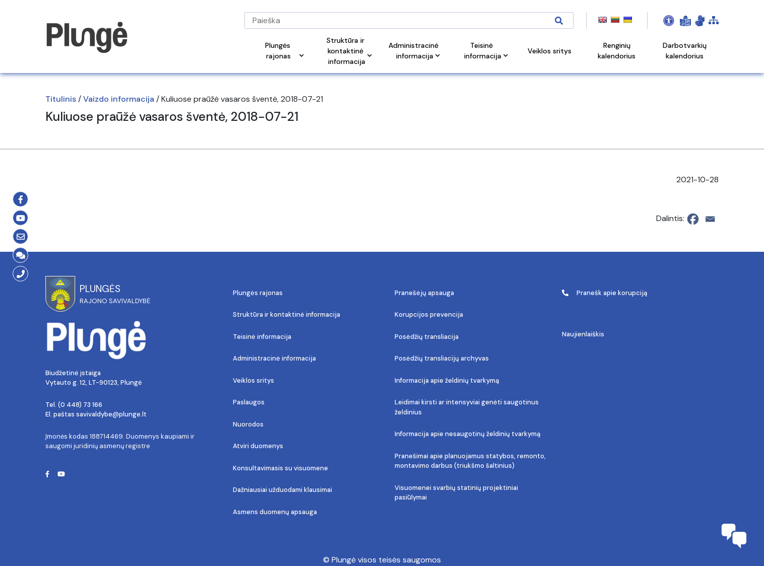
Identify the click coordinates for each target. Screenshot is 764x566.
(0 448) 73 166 (80, 404)
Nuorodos (248, 424)
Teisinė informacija (262, 336)
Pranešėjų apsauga (424, 293)
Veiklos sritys (253, 380)
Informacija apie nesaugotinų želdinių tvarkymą (467, 434)
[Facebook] (693, 219)
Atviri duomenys (258, 446)
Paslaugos (249, 402)
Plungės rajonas (258, 293)
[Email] (710, 219)
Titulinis (60, 99)
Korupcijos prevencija (429, 314)
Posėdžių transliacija (427, 336)
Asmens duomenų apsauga (275, 512)
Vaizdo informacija (118, 99)
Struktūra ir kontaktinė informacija (286, 314)
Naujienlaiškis (583, 334)
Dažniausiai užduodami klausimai (282, 489)
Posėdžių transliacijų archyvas (442, 358)
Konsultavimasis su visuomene (280, 468)
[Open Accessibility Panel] (668, 20)
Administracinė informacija (274, 358)
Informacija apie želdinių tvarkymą (447, 380)
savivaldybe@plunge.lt (111, 414)
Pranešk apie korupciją (604, 293)
